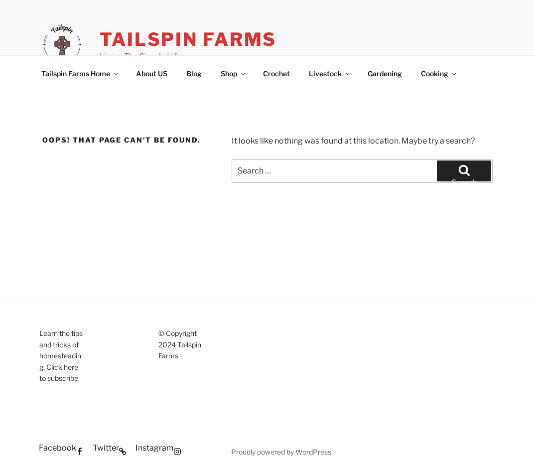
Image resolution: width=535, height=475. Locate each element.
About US (151, 73)
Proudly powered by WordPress (281, 452)
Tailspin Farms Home (80, 73)
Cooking (439, 73)
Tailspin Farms (188, 39)
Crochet (276, 73)
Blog (194, 73)
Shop (234, 73)
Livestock (330, 73)
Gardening (385, 73)
